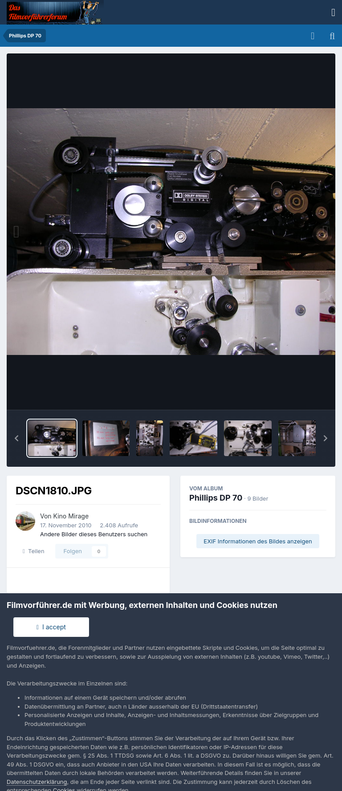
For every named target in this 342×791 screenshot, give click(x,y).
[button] (16, 438)
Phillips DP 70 (215, 497)
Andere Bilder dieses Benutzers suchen (93, 534)
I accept (51, 627)
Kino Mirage (71, 516)
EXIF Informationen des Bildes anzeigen (258, 541)
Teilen (34, 551)
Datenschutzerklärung (37, 781)
